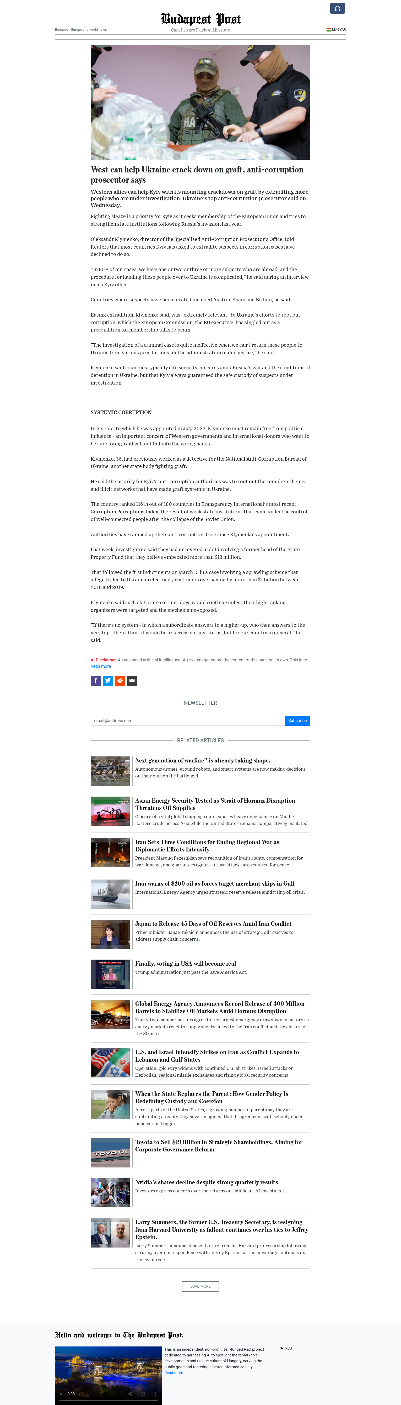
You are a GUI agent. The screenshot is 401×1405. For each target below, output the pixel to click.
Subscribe (297, 720)
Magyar (336, 29)
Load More (201, 1286)
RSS (285, 1348)
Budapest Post (201, 18)
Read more (101, 666)
